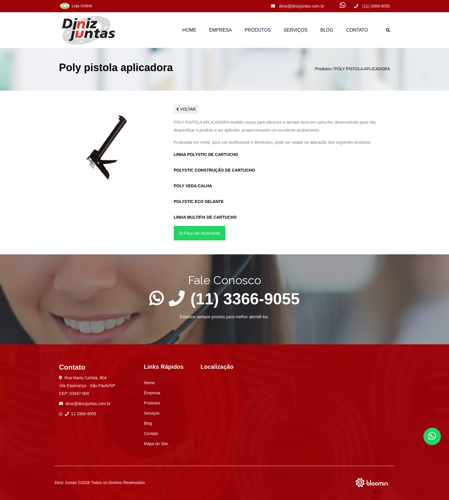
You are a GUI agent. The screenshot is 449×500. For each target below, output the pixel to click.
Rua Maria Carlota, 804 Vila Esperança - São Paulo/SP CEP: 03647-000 (87, 385)
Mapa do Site (156, 443)
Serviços (296, 30)
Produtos (323, 68)
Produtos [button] (258, 30)
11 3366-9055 (80, 413)
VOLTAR (186, 109)
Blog (326, 30)
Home (189, 30)
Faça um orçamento (199, 233)
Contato (357, 30)
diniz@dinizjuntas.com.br (297, 6)
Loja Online (75, 6)
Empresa (220, 30)
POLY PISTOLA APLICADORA (362, 68)
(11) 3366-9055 (372, 6)
